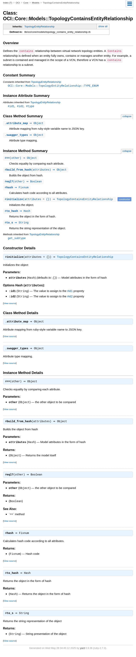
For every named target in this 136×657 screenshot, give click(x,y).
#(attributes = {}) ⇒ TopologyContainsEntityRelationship (60, 200)
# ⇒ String (17, 224)
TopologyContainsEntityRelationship (86, 259)
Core (26, 2)
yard (82, 651)
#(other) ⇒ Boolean (24, 182)
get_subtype (17, 240)
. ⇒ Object (24, 123)
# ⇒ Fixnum (17, 188)
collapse (127, 116)
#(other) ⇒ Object (21, 158)
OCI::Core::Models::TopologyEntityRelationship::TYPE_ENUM (53, 85)
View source (10, 305)
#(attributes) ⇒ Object (36, 170)
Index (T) (7, 2)
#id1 (11, 106)
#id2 (20, 106)
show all (102, 26)
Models (35, 2)
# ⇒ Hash (18, 212)
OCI (18, 2)
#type (30, 106)
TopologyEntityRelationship (39, 26)
